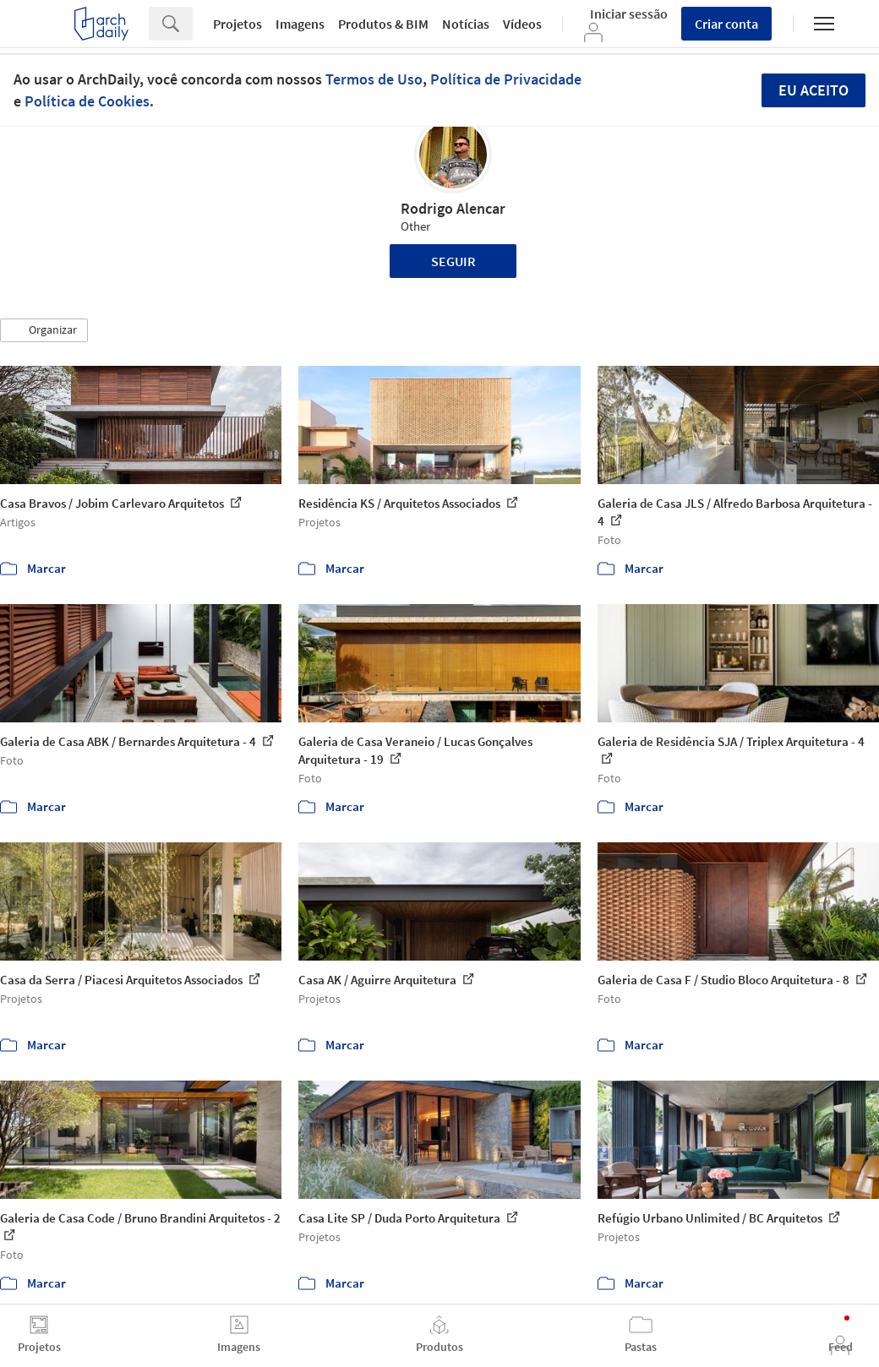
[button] (44, 330)
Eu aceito (813, 90)
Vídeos (522, 23)
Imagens (300, 23)
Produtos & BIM (383, 23)
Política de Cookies (87, 101)
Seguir (453, 261)
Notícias (465, 23)
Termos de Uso (374, 79)
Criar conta (726, 23)
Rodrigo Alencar (453, 208)
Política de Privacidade (505, 79)
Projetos (237, 23)
